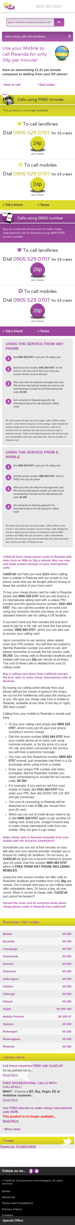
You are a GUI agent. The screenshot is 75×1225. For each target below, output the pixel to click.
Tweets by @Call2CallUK (18, 1146)
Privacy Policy (12, 1209)
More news (13, 1129)
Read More (10, 1075)
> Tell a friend (13, 205)
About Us (8, 1197)
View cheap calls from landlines (38, 36)
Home (6, 1191)
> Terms (43, 205)
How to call (12, 84)
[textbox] (30, 22)
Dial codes (47, 84)
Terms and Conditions (17, 1203)
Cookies (7, 1215)
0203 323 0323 (48, 6)
